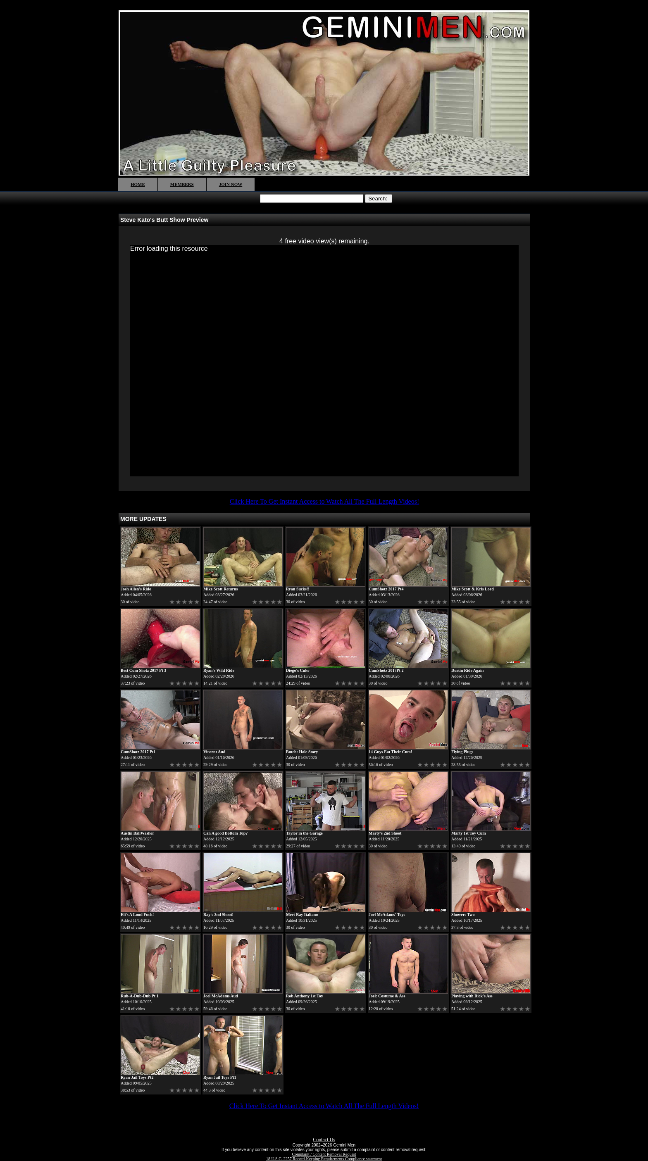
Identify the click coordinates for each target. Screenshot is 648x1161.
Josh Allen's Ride (136, 589)
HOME (138, 184)
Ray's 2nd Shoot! (218, 914)
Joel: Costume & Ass (387, 996)
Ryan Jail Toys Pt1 (219, 1077)
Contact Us (324, 1139)
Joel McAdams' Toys (387, 914)
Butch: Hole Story (302, 751)
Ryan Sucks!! (298, 589)
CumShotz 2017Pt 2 (386, 670)
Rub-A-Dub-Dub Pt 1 (140, 996)
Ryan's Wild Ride (218, 670)
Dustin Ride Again (467, 670)
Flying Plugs (462, 751)
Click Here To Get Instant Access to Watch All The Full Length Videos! (324, 501)
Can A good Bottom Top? (225, 833)
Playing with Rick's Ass (472, 996)
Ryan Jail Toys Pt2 (137, 1077)
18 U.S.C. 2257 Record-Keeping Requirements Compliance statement (324, 1158)
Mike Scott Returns (220, 589)
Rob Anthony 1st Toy (304, 996)
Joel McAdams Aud (220, 996)
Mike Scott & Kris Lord (472, 589)
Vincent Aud (214, 751)
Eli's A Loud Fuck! (137, 914)
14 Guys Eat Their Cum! (390, 751)
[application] (324, 360)
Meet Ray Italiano (302, 914)
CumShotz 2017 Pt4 (386, 589)
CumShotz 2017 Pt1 (138, 751)
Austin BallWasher (137, 833)
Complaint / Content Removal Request (324, 1154)
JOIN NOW (231, 184)
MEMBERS (182, 184)
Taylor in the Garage (304, 833)
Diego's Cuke (297, 670)
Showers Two (463, 914)
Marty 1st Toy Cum (468, 833)
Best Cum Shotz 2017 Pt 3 (143, 670)
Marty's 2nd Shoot (385, 833)
